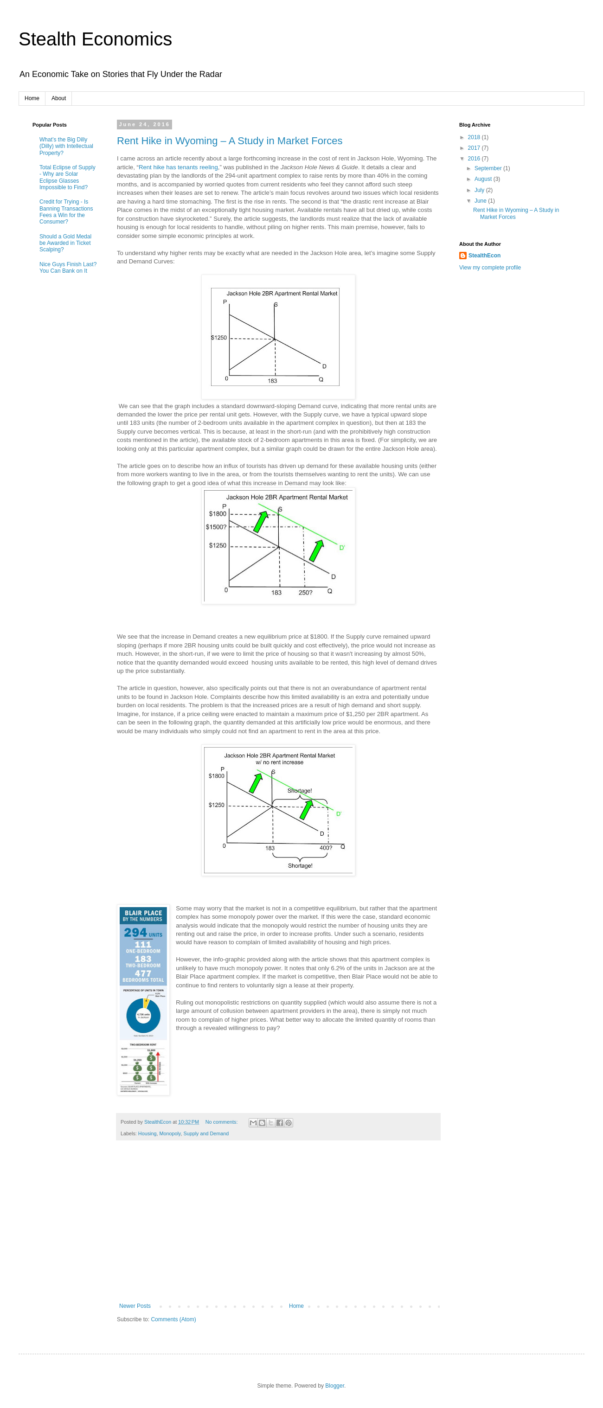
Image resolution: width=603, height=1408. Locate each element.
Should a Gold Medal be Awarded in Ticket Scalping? (65, 243)
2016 (475, 158)
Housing (147, 1133)
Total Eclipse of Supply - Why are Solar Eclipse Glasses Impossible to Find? (67, 177)
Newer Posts (135, 1306)
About (58, 98)
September (489, 168)
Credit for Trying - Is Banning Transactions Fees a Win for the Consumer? (66, 211)
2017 (475, 148)
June (481, 201)
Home (32, 98)
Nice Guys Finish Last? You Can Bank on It (67, 267)
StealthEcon (484, 255)
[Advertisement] (278, 1226)
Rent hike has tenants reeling (178, 167)
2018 (475, 137)
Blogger (334, 1385)
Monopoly (169, 1133)
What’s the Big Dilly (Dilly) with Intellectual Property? (66, 146)
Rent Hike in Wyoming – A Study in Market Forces (229, 141)
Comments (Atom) (173, 1319)
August (484, 179)
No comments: (222, 1122)
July (480, 190)
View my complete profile (490, 267)
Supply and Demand (206, 1133)
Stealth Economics (95, 39)
